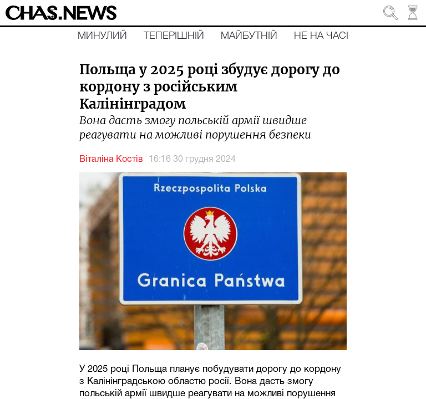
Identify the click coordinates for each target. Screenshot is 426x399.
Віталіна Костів (111, 159)
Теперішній (174, 36)
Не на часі (321, 36)
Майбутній (249, 36)
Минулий (102, 36)
